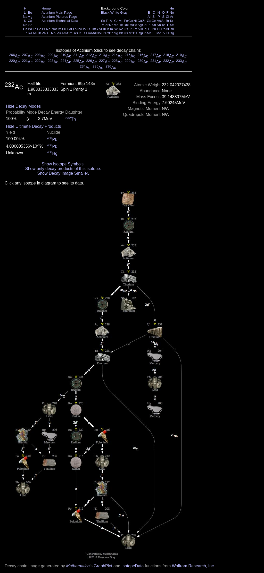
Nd (48, 29)
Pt (135, 29)
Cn (144, 33)
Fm (88, 33)
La (35, 29)
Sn (154, 25)
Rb (25, 25)
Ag (139, 25)
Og (171, 33)
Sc (103, 21)
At (167, 29)
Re (121, 29)
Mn (121, 21)
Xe (172, 25)
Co (130, 21)
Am (64, 33)
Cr (116, 21)
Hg (144, 29)
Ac (35, 33)
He (172, 8)
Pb (154, 29)
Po (163, 29)
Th (39, 33)
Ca (30, 21)
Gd (69, 29)
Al (149, 17)
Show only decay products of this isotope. (63, 168)
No (98, 33)
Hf (107, 29)
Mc (158, 33)
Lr (103, 33)
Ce (39, 29)
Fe (126, 21)
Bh (121, 33)
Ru (126, 25)
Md (93, 33)
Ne (172, 12)
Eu (64, 29)
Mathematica (78, 566)
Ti (107, 21)
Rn (172, 29)
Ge (154, 21)
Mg (30, 17)
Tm (93, 29)
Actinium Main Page (57, 12)
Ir (130, 29)
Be (30, 12)
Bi (158, 29)
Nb (111, 25)
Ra (30, 33)
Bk (74, 33)
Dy (79, 29)
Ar (171, 17)
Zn (144, 21)
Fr (25, 33)
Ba (30, 29)
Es (83, 33)
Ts (167, 33)
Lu (103, 29)
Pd (135, 25)
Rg (139, 33)
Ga (149, 21)
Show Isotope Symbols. (63, 164)
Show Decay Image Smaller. (63, 173)
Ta (111, 29)
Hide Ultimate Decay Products (33, 126)
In (149, 25)
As (159, 21)
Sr (30, 25)
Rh (130, 25)
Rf (107, 33)
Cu (139, 21)
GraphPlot (103, 566)
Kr (171, 21)
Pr (43, 29)
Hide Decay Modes (23, 106)
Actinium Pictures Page (59, 17)
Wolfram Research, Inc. (193, 566)
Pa (44, 33)
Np (53, 33)
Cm (69, 33)
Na (25, 17)
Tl (149, 29)
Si (153, 17)
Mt (131, 33)
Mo (116, 25)
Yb (98, 29)
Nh (149, 33)
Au (139, 29)
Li (25, 12)
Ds (135, 33)
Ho (83, 29)
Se (163, 21)
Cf (78, 33)
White (114, 12)
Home (46, 8)
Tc (121, 25)
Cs (25, 29)
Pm (53, 29)
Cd (144, 25)
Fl (153, 33)
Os (126, 29)
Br (167, 21)
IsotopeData (132, 566)
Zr (107, 25)
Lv (163, 33)
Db (111, 33)
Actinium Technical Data (60, 21)
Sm (58, 29)
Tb (74, 29)
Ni (135, 21)
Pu (58, 33)
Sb (159, 25)
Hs (126, 33)
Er (88, 29)
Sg (116, 33)
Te (163, 25)
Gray (124, 12)
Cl (167, 17)
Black (105, 12)
